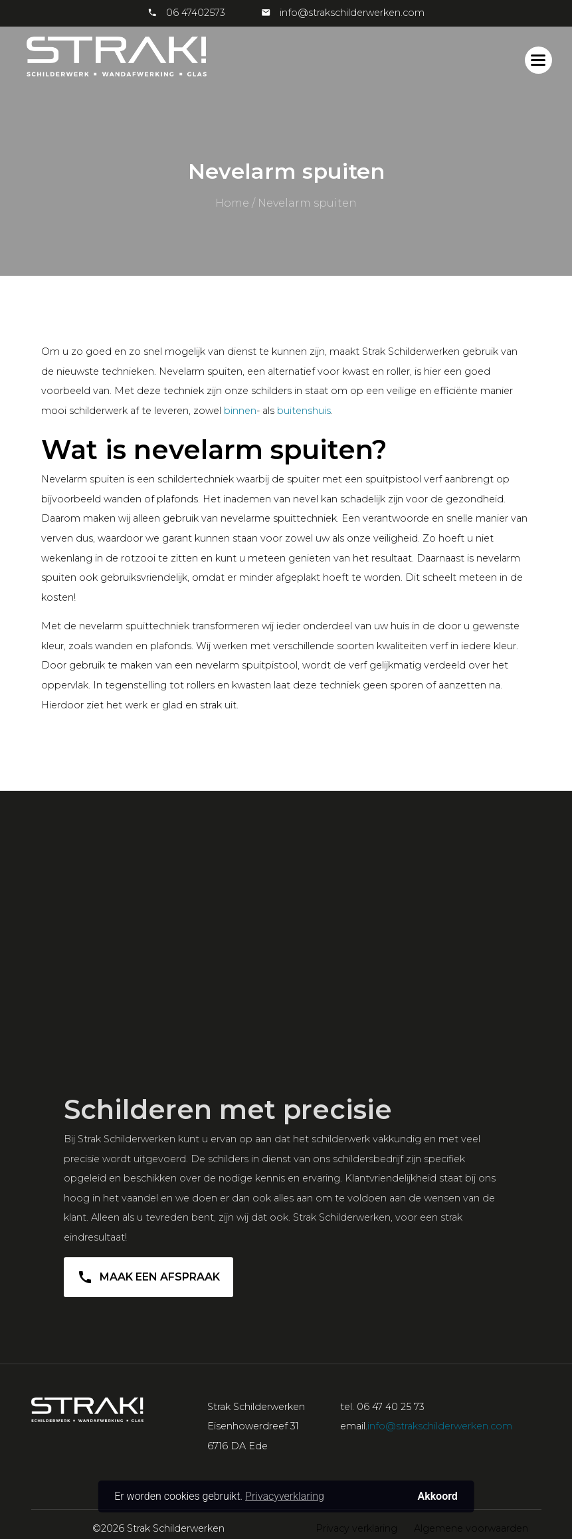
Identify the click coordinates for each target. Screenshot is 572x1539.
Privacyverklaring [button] (284, 1496)
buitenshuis (304, 411)
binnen (240, 411)
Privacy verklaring (356, 1528)
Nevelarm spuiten (307, 203)
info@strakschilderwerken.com (351, 13)
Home (232, 203)
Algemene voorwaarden (471, 1528)
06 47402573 (195, 13)
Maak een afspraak (148, 1281)
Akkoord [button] (438, 1496)
